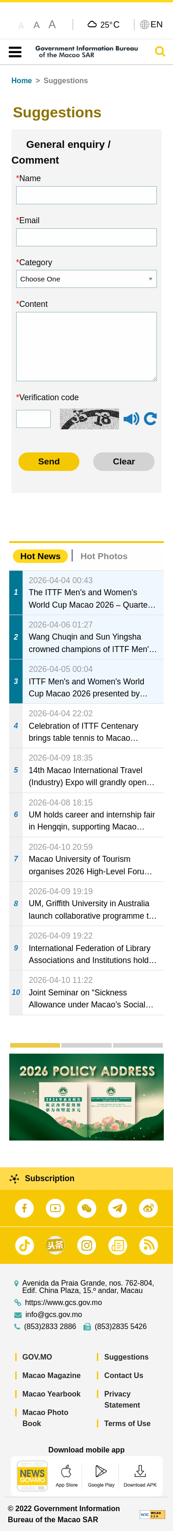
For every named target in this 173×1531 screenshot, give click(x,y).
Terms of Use (127, 1423)
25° (109, 24)
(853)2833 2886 (50, 1326)
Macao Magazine (52, 1375)
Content (33, 304)
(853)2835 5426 (121, 1326)
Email (29, 220)
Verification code (49, 397)
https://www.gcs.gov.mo (63, 1302)
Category (35, 262)
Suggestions (126, 1357)
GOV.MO (37, 1357)
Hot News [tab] (40, 556)
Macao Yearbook (52, 1394)
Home (22, 81)
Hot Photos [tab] (103, 556)
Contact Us (123, 1375)
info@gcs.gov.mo (53, 1314)
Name (30, 178)
